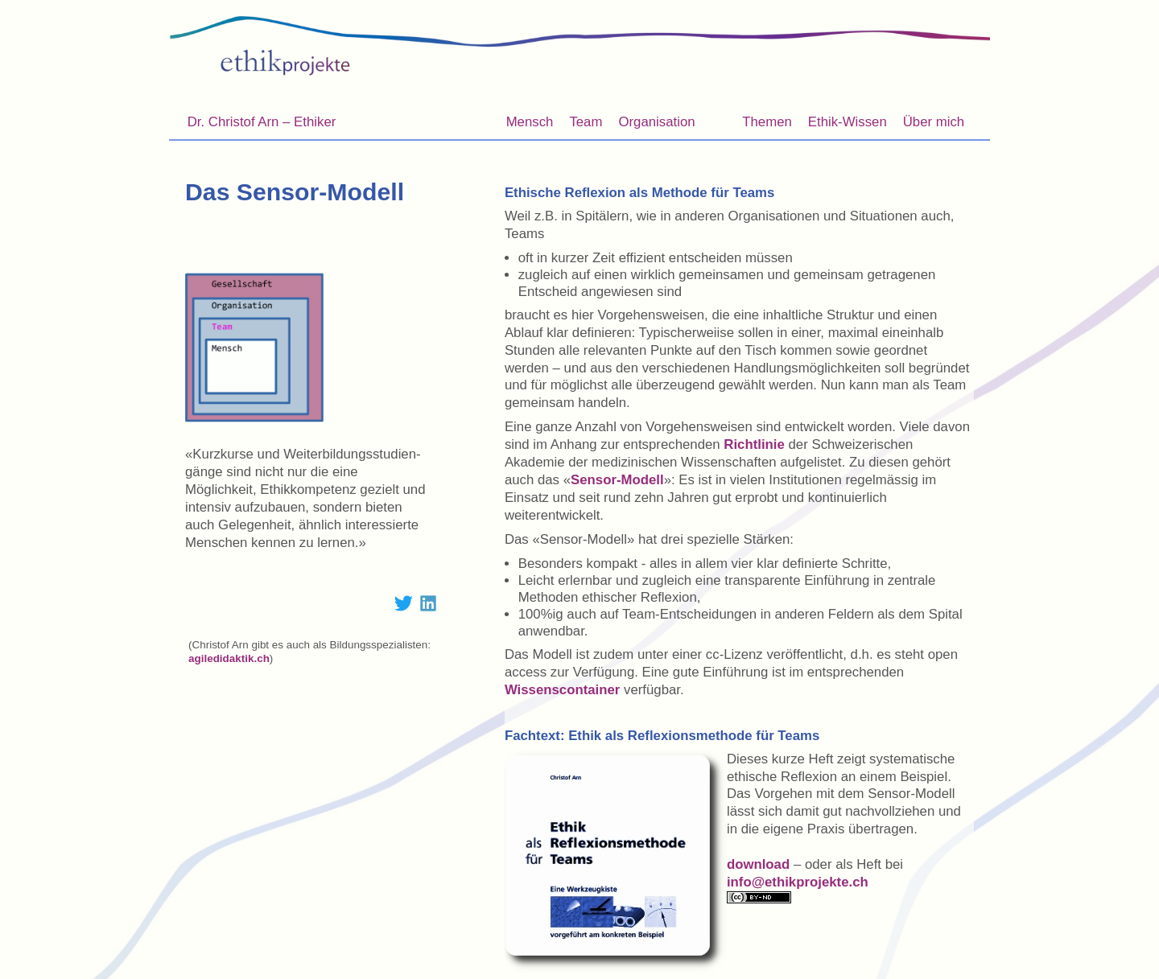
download (758, 864)
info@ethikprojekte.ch (797, 882)
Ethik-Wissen (845, 124)
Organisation (656, 122)
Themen (765, 124)
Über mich (931, 124)
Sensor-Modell (617, 479)
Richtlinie (754, 444)
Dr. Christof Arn (262, 122)
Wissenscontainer (562, 689)
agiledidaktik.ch (229, 658)
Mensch (530, 122)
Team (585, 122)
